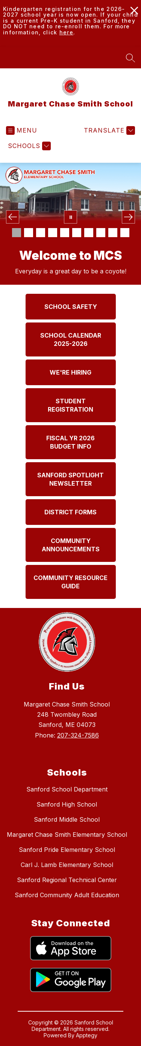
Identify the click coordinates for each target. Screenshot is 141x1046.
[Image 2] (28, 232)
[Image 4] (52, 232)
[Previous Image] (12, 217)
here (66, 32)
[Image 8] (100, 232)
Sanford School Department (67, 789)
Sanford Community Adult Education (67, 895)
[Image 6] (76, 232)
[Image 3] (40, 232)
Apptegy (86, 1035)
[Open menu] (21, 130)
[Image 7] (88, 232)
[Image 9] (112, 232)
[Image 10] (124, 232)
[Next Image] (128, 217)
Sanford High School (66, 804)
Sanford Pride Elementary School (67, 849)
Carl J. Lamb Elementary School (67, 865)
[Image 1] (16, 232)
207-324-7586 (78, 735)
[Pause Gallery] (70, 217)
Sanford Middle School (67, 819)
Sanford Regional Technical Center (67, 880)
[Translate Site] (108, 130)
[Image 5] (64, 232)
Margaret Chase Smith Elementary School (67, 834)
